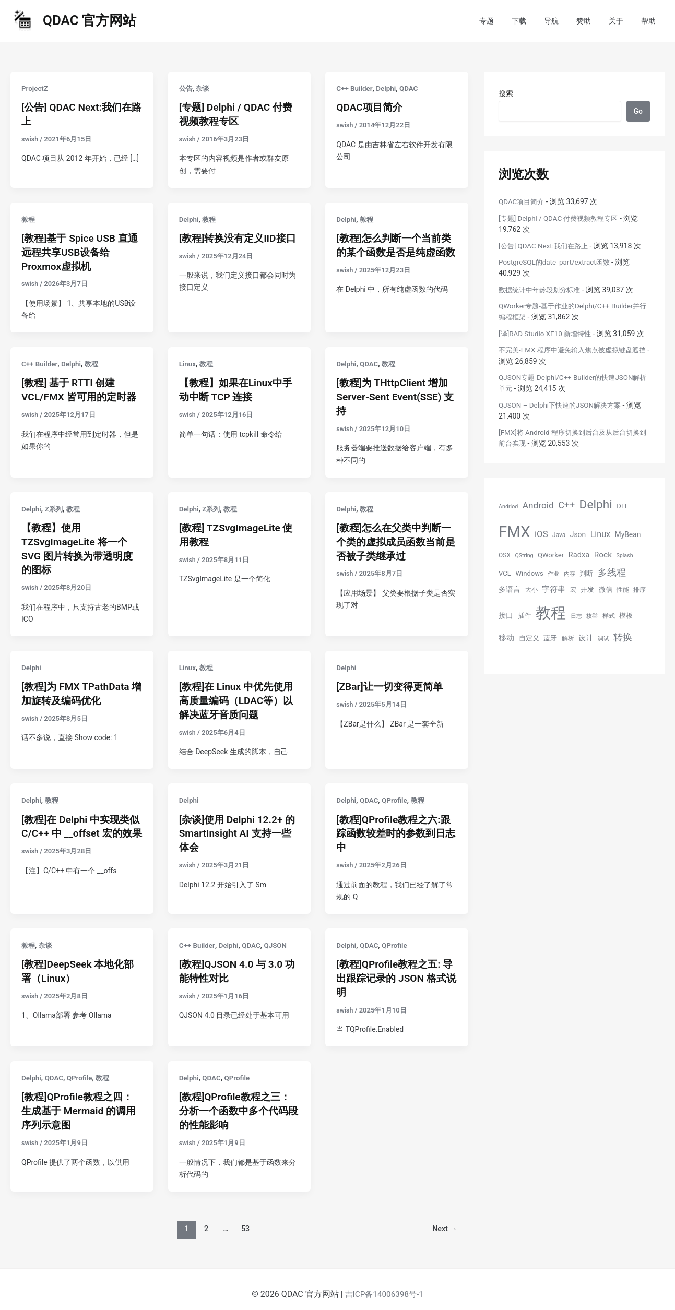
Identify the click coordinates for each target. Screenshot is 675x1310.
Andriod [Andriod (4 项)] (508, 506)
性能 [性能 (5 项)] (623, 589)
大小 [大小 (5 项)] (531, 589)
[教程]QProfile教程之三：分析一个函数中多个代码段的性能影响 (237, 1101)
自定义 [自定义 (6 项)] (529, 637)
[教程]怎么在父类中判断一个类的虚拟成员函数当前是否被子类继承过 (396, 537)
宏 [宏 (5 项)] (573, 589)
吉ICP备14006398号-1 (384, 1284)
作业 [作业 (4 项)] (553, 573)
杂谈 (204, 88)
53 (244, 1217)
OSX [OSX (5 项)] (505, 555)
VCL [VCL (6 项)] (505, 573)
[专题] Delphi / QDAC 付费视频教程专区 (562, 218)
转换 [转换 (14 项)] (622, 636)
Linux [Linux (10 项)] (600, 534)
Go (638, 111)
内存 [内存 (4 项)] (569, 573)
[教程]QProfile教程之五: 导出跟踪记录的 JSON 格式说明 (394, 970)
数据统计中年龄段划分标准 (542, 289)
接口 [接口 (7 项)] (506, 615)
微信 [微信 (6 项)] (605, 589)
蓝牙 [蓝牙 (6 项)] (550, 637)
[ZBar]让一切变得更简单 (392, 681)
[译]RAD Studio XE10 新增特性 (547, 333)
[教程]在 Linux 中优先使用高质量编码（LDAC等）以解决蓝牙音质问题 (239, 694)
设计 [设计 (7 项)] (585, 637)
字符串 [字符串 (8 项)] (553, 588)
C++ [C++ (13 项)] (566, 504)
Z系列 (54, 505)
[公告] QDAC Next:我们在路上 (546, 245)
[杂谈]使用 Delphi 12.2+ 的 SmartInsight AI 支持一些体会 (239, 826)
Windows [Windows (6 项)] (529, 573)
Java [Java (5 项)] (558, 534)
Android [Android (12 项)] (538, 504)
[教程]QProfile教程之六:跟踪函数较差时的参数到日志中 (396, 826)
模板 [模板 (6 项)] (626, 615)
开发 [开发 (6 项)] (587, 589)
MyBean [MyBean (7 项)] (628, 534)
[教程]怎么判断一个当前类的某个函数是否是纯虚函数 (396, 250)
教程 (28, 218)
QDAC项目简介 (371, 107)
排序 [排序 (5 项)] (639, 589)
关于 (620, 21)
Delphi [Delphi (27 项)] (595, 504)
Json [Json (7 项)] (578, 534)
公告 (186, 88)
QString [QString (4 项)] (524, 555)
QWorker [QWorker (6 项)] (551, 555)
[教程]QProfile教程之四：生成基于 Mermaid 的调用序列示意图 (81, 1101)
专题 (503, 21)
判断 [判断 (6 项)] (586, 573)
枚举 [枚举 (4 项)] (592, 615)
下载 (533, 21)
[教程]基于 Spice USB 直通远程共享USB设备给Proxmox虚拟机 (77, 250)
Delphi (387, 88)
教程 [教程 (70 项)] (551, 612)
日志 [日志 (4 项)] (576, 615)
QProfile (397, 793)
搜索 (506, 93)
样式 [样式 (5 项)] (608, 615)
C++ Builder (354, 88)
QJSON (279, 937)
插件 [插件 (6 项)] (524, 615)
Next (444, 1217)
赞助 (591, 21)
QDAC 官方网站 (89, 20)
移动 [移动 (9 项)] (506, 637)
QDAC (411, 88)
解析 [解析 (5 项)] (568, 637)
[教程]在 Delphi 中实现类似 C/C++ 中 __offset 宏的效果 (80, 826)
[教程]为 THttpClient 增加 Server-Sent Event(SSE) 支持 (394, 394)
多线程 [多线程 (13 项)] (612, 572)
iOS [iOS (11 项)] (541, 533)
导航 (562, 21)
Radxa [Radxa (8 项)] (579, 554)
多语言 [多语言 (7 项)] (509, 589)
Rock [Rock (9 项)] (603, 554)
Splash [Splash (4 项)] (624, 555)
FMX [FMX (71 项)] (514, 531)
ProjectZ (35, 88)
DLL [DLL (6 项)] (623, 505)
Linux (188, 362)
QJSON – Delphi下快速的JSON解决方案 (563, 404)
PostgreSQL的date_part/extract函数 (557, 262)
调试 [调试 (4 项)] (603, 638)
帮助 (650, 21)
